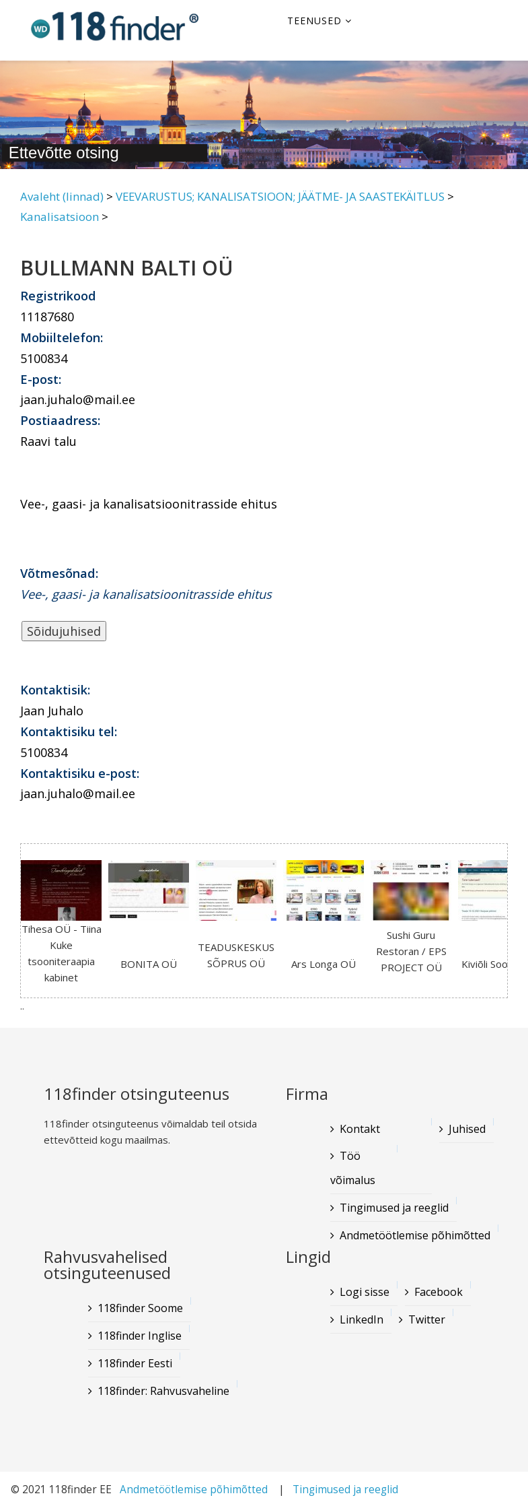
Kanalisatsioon (59, 216)
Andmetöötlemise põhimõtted (415, 1235)
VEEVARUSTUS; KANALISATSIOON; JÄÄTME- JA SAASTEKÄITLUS (280, 196)
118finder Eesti (135, 1363)
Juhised (467, 1128)
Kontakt (360, 1128)
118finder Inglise (140, 1335)
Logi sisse (364, 1291)
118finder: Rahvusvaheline (163, 1390)
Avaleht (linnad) (62, 196)
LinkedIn (361, 1319)
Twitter (426, 1319)
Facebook (438, 1291)
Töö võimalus (352, 1167)
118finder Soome (140, 1308)
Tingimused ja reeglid (394, 1207)
